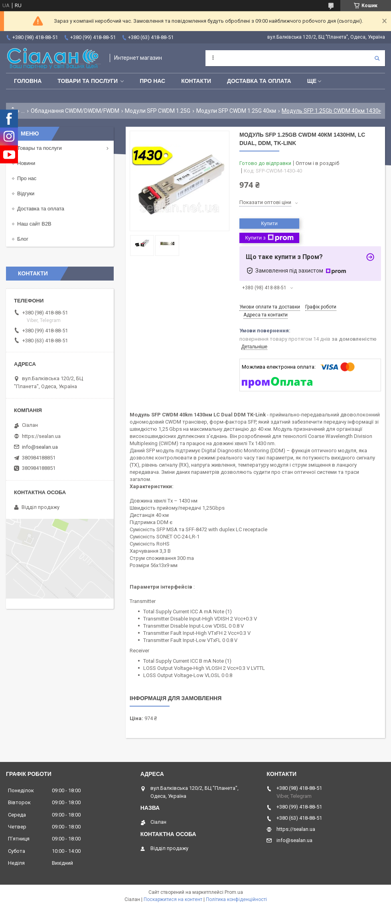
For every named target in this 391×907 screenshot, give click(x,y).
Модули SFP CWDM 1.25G (157, 111)
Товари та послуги (87, 81)
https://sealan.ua (41, 436)
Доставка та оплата (259, 81)
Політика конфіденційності (236, 899)
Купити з (269, 237)
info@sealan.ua (40, 447)
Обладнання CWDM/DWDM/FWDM (75, 111)
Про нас (152, 81)
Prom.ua (234, 892)
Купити (269, 223)
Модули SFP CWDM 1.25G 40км (236, 111)
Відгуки (25, 193)
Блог (22, 239)
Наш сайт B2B (34, 224)
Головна (27, 81)
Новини (26, 163)
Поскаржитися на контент (173, 899)
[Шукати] (377, 58)
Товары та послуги (39, 148)
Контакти (196, 81)
